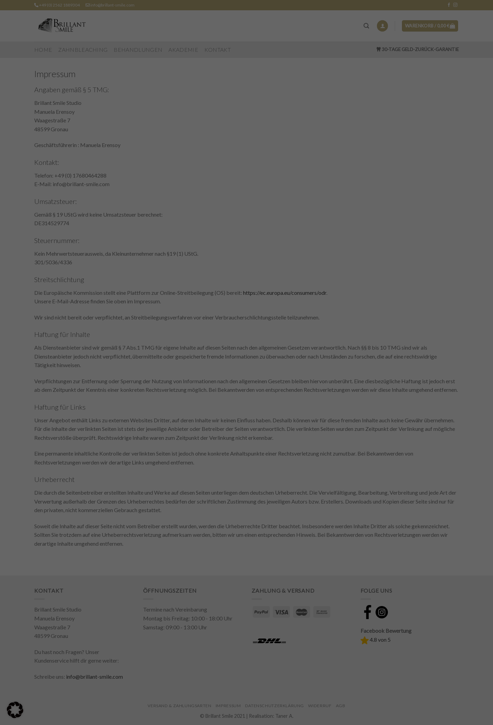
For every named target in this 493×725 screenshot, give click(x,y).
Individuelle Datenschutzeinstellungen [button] (246, 701)
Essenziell (197, 628)
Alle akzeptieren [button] (246, 649)
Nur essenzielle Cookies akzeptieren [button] (247, 684)
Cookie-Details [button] (218, 714)
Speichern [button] (247, 666)
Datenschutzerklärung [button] (249, 714)
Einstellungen (198, 615)
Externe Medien (286, 628)
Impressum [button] (277, 714)
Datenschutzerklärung (262, 609)
